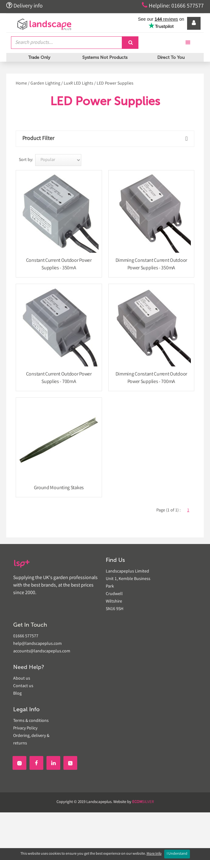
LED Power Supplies (115, 83)
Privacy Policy (25, 728)
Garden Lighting (45, 83)
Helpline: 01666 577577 (173, 5)
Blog (17, 694)
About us (21, 679)
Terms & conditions (31, 721)
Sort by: (26, 160)
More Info (154, 854)
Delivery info (24, 5)
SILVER (143, 802)
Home (21, 83)
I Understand (177, 854)
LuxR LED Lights (78, 83)
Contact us (23, 686)
